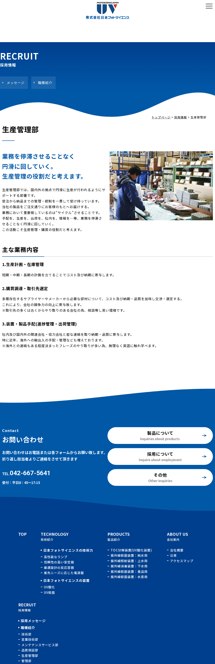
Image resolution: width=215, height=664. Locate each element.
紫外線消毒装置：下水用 (129, 566)
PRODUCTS (119, 534)
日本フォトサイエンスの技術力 (68, 550)
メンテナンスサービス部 (39, 645)
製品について (160, 433)
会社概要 (177, 550)
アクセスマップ (181, 561)
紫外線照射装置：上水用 (129, 561)
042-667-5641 (30, 473)
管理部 (26, 661)
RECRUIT (27, 604)
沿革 (173, 555)
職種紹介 (45, 82)
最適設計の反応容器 (59, 567)
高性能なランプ (55, 557)
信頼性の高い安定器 (59, 562)
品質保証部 (29, 650)
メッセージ (16, 82)
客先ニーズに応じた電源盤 (64, 573)
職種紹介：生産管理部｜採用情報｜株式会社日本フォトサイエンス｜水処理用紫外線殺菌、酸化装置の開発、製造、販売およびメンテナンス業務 (107, 10)
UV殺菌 (49, 592)
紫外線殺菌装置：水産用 (129, 577)
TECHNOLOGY (54, 534)
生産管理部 (29, 655)
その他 (160, 475)
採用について (160, 454)
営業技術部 (29, 639)
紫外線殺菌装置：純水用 (129, 555)
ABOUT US (177, 534)
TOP (22, 534)
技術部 (26, 634)
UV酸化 (49, 587)
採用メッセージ (33, 620)
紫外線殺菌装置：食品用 (129, 571)
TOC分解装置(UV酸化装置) (132, 550)
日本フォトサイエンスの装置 (66, 580)
